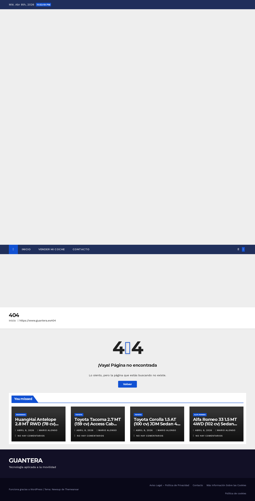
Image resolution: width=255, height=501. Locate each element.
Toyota (78, 415)
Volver (127, 384)
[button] (238, 249)
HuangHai (21, 415)
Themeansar (72, 489)
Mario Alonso (47, 430)
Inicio (26, 249)
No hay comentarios (31, 436)
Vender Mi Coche (51, 249)
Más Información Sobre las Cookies (226, 485)
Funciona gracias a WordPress (26, 489)
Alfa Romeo (200, 415)
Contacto (81, 249)
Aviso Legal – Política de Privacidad (169, 485)
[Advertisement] (127, 281)
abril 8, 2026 (26, 430)
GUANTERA (25, 460)
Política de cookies (235, 493)
